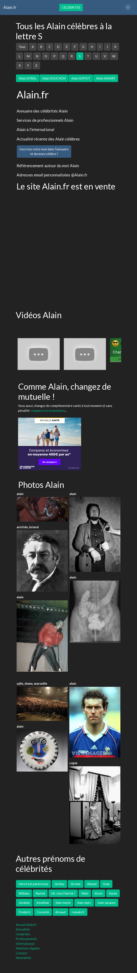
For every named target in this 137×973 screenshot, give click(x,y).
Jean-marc (84, 902)
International (25, 943)
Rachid (40, 893)
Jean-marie (63, 902)
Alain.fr (9, 7)
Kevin (99, 893)
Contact (21, 953)
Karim (113, 893)
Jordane (24, 902)
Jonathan (42, 902)
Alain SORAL (28, 78)
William (24, 893)
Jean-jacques (106, 902)
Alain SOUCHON (54, 78)
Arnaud (60, 912)
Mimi (84, 893)
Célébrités (71, 7)
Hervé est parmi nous (33, 884)
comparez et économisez (48, 410)
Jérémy (59, 884)
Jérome (76, 884)
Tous (22, 47)
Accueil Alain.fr (26, 925)
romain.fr (78, 912)
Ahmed (91, 884)
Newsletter (24, 958)
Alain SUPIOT (80, 78)
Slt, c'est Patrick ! (63, 893)
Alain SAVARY (105, 78)
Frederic (24, 912)
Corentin (43, 912)
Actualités (23, 929)
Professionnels (26, 939)
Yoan (106, 884)
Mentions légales (28, 948)
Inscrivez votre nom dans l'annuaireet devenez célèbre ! (44, 151)
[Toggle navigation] (128, 7)
